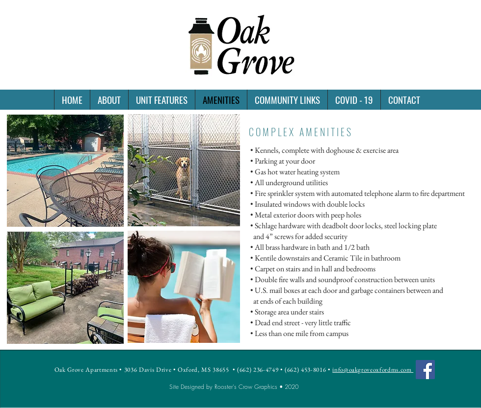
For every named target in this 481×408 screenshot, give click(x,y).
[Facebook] (425, 369)
